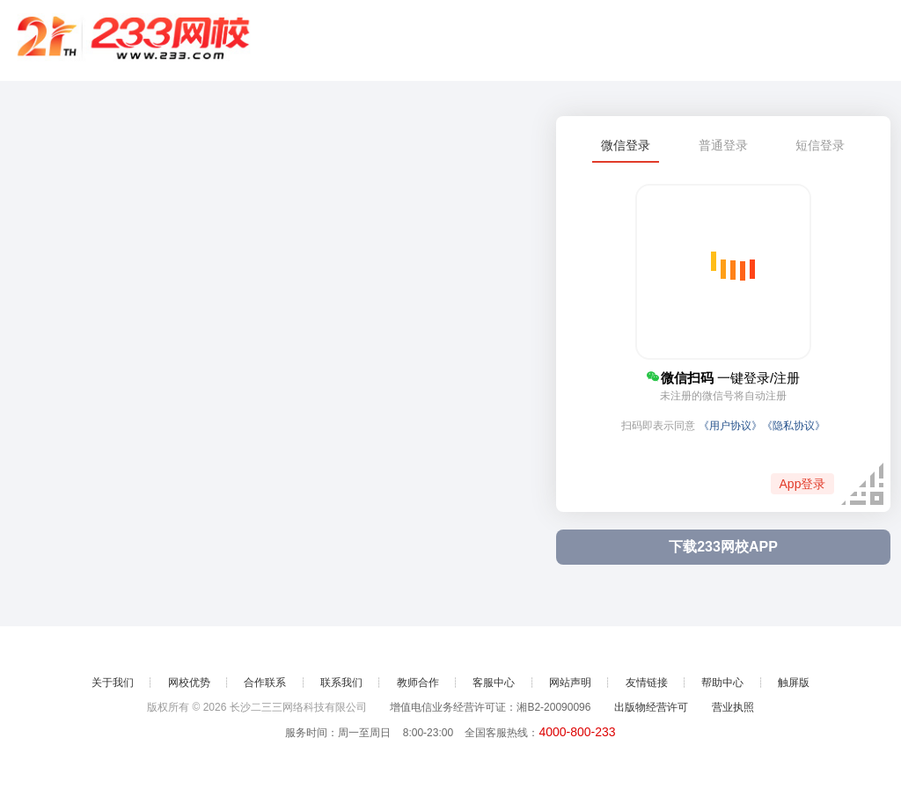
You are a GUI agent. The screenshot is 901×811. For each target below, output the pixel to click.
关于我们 (113, 682)
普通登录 (723, 145)
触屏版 (793, 682)
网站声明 (570, 682)
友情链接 (647, 682)
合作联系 (265, 682)
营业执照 (733, 707)
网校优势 (189, 682)
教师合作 (418, 682)
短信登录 (820, 145)
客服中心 (493, 682)
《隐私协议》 (793, 426)
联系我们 (341, 682)
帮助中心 (722, 682)
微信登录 (625, 145)
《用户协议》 (730, 426)
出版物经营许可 (651, 707)
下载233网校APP (723, 546)
